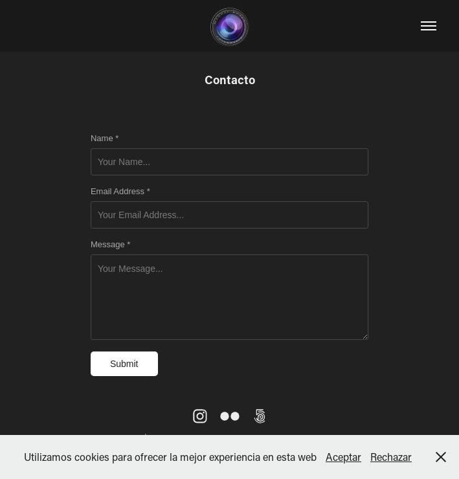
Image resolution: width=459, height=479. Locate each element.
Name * (104, 138)
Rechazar (391, 456)
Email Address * (120, 191)
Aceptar (343, 456)
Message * (110, 244)
